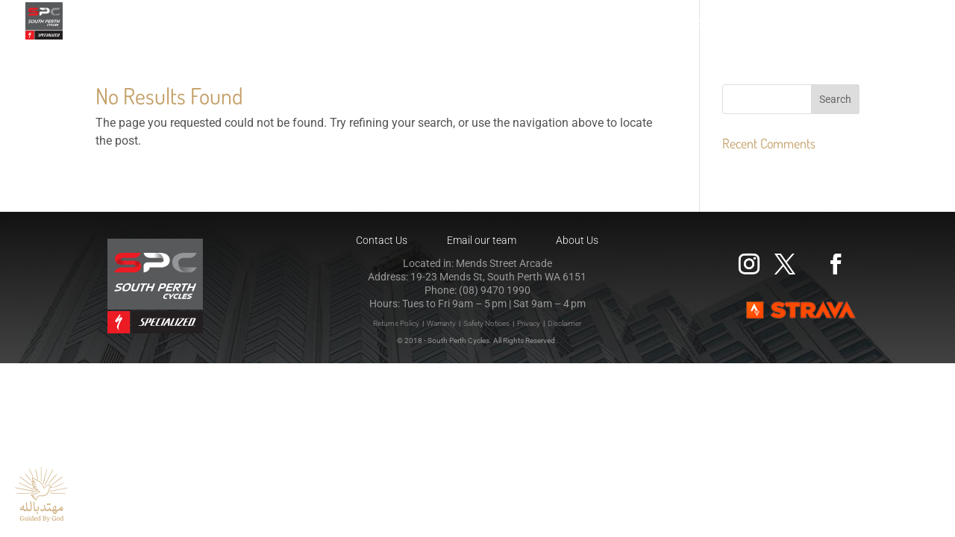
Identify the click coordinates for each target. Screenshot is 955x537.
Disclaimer (564, 323)
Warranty (441, 323)
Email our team (481, 240)
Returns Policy (396, 323)
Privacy (528, 323)
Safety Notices (486, 323)
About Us (577, 240)
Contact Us (381, 240)
